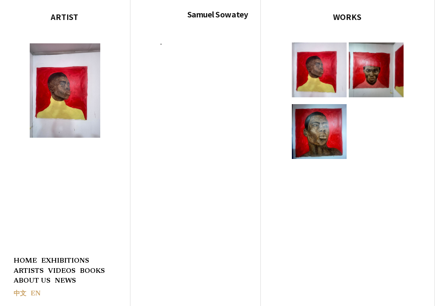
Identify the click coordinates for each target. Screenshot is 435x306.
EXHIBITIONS (65, 261)
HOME (25, 261)
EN (36, 293)
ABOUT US (32, 281)
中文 (20, 294)
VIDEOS (62, 271)
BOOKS (92, 271)
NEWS (65, 281)
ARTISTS (29, 271)
